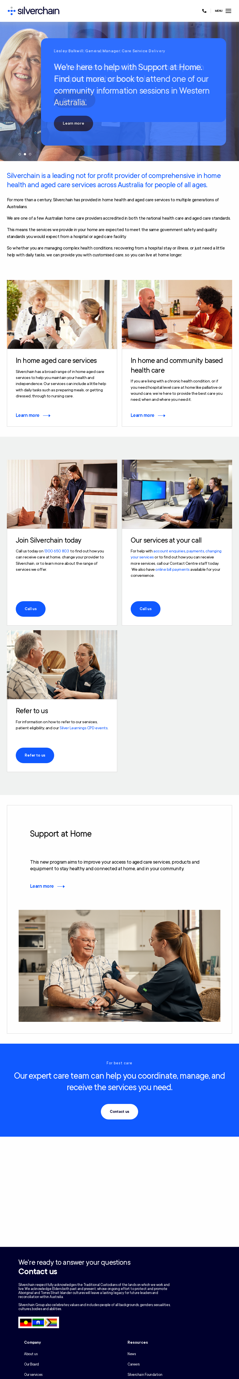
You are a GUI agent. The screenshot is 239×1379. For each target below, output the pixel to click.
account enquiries (169, 551)
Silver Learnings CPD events (83, 728)
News (132, 1354)
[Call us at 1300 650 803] (204, 11)
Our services (33, 1374)
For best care (119, 1063)
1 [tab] (20, 154)
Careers (134, 1364)
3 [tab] (30, 154)
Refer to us (35, 755)
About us (30, 1354)
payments (195, 551)
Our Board (31, 1364)
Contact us (120, 1111)
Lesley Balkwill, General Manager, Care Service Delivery (109, 51)
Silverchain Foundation (145, 1374)
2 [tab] (25, 154)
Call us (31, 609)
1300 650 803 (56, 551)
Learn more (73, 123)
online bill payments (172, 569)
